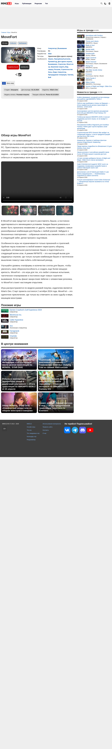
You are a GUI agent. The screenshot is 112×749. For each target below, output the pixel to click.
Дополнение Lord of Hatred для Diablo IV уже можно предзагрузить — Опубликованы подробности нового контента (93, 174)
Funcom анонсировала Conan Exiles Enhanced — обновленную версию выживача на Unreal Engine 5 (93, 181)
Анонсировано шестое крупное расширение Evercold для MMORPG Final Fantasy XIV (92, 112)
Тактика (70, 75)
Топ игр (29, 430)
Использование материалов (52, 424)
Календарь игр (31, 436)
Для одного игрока (65, 61)
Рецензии (38, 3)
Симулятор (52, 48)
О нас (44, 433)
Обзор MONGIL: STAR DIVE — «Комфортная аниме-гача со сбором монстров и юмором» (17, 408)
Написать (24, 67)
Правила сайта (47, 427)
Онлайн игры (31, 427)
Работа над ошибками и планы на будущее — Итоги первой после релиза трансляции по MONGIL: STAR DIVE (18, 364)
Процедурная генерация (57, 75)
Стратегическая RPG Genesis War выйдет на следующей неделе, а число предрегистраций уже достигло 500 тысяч (93, 134)
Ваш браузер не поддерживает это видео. (37, 182)
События (13, 43)
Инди (55, 72)
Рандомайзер (31, 439)
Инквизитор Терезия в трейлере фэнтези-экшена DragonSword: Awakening (92, 141)
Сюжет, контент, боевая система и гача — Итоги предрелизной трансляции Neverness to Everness (56, 407)
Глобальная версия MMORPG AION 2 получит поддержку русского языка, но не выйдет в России (93, 119)
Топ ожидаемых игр (33, 433)
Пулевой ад (52, 61)
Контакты (46, 430)
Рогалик (57, 69)
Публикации (26, 3)
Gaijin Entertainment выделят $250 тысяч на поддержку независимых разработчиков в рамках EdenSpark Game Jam (92, 166)
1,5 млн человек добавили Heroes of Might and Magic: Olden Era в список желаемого (93, 159)
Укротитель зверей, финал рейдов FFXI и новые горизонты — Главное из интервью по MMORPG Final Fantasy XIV (53, 384)
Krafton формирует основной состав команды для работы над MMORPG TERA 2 (93, 98)
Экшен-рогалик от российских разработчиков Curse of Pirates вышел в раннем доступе (93, 153)
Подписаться (13, 67)
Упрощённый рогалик (62, 59)
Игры (17, 3)
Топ (46, 3)
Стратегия (62, 64)
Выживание (62, 48)
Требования (22, 43)
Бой (49, 77)
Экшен (50, 59)
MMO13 (29, 424)
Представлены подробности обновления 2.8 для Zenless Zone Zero (94, 147)
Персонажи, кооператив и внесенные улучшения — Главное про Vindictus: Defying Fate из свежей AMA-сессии (55, 364)
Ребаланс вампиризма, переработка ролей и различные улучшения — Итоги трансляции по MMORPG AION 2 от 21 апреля (18, 384)
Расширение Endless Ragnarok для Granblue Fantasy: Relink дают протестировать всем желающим (93, 126)
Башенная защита (57, 67)
